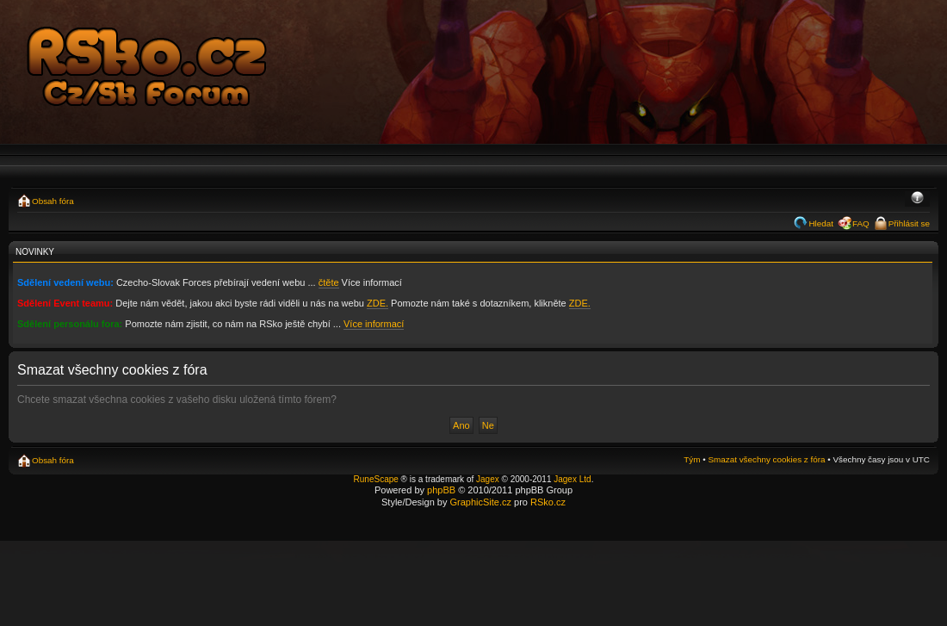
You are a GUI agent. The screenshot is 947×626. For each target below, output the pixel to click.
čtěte (329, 282)
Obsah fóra (53, 201)
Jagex (487, 479)
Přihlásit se (909, 223)
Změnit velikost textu (917, 199)
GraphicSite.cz (480, 502)
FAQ (861, 223)
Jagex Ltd (572, 479)
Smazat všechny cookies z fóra (766, 459)
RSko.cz (548, 502)
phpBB (441, 490)
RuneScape (376, 479)
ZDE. (377, 303)
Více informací (374, 324)
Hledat (820, 223)
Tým (692, 459)
